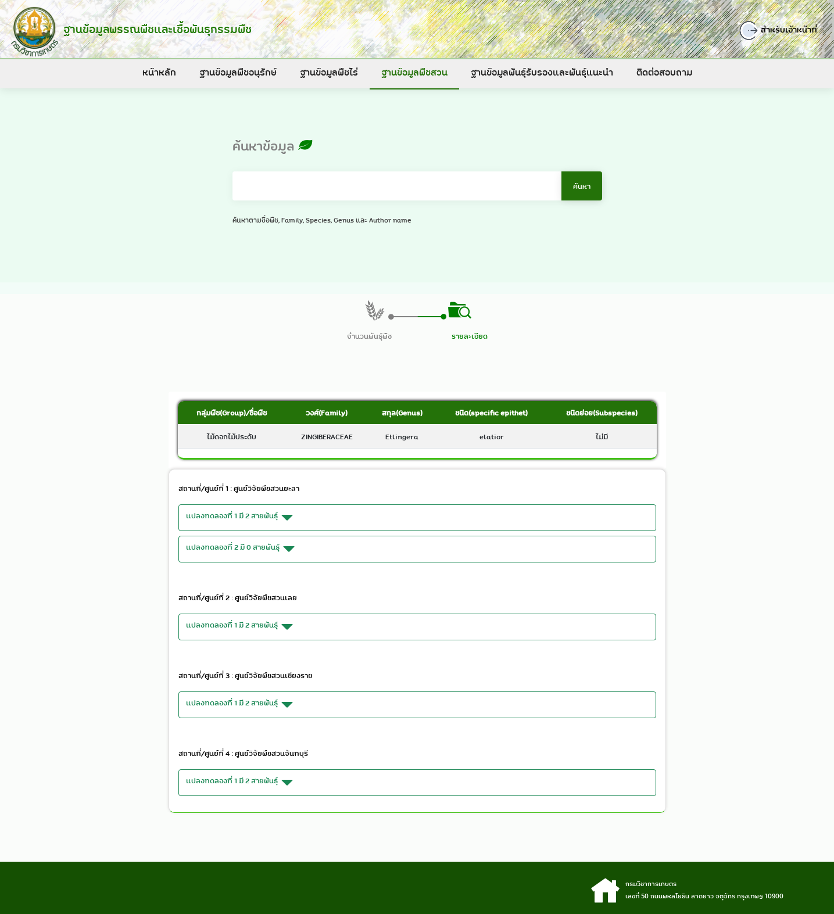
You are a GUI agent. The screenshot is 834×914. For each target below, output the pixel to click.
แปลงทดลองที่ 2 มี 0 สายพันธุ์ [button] (242, 549)
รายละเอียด (470, 336)
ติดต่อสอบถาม (664, 72)
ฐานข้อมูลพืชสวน (414, 72)
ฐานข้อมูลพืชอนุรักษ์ (238, 72)
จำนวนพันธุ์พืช (369, 336)
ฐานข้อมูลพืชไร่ (329, 72)
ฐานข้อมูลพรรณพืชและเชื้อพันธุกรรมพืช (155, 29)
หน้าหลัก (159, 72)
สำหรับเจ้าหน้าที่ (783, 30)
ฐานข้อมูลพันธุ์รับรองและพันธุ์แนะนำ (542, 72)
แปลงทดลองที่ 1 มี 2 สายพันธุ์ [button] (241, 517)
